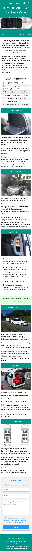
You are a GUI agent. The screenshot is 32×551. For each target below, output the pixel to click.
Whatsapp (8, 104)
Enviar (16, 527)
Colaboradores (21, 548)
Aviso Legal (10, 548)
